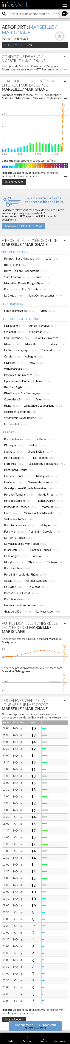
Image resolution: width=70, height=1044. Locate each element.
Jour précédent (14, 181)
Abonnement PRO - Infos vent (35, 1026)
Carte (31, 45)
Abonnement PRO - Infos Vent (23, 226)
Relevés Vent (13, 45)
